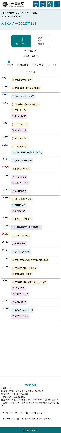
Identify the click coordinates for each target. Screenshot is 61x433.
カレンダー (21, 44)
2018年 (36, 12)
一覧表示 (40, 44)
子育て (53, 65)
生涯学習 (39, 65)
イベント (32, 71)
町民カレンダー (15, 12)
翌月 (33, 55)
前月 (27, 55)
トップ (3, 12)
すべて (27, 12)
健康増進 (24, 65)
